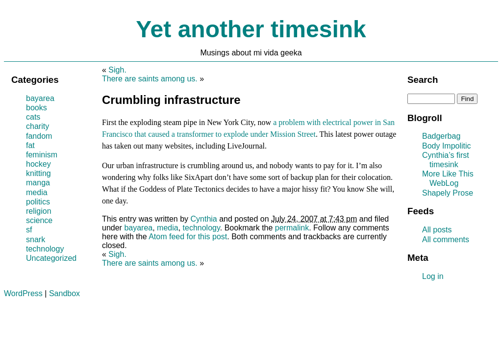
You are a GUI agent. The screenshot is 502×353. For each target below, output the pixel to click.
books (36, 107)
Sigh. (117, 70)
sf (29, 230)
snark (35, 239)
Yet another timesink (251, 29)
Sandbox (64, 293)
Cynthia (204, 219)
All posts (437, 230)
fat (30, 145)
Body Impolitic (446, 146)
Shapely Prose (447, 193)
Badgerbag (441, 136)
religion (38, 211)
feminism (41, 155)
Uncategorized (51, 258)
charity (37, 126)
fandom (39, 136)
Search (422, 80)
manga (38, 182)
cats (33, 117)
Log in (433, 276)
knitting (38, 173)
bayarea (138, 228)
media (167, 228)
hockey (38, 164)
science (39, 220)
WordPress (23, 293)
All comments (445, 239)
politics (38, 202)
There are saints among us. (150, 79)
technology (201, 228)
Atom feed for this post (188, 236)
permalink (292, 228)
